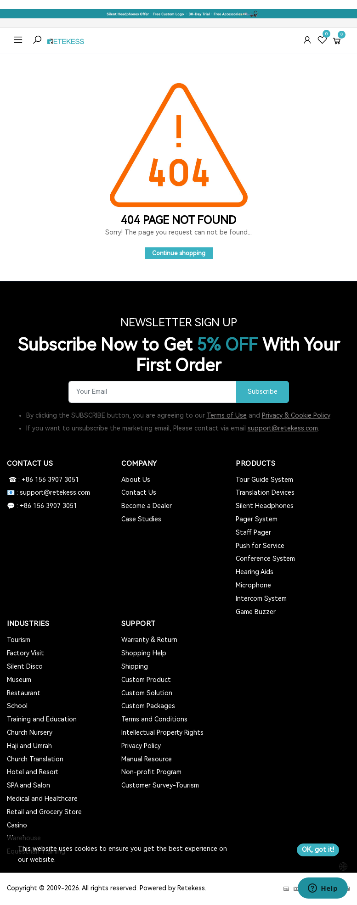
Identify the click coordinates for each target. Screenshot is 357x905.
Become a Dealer (146, 505)
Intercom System (261, 598)
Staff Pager (253, 532)
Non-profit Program (151, 772)
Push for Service (260, 545)
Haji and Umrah (29, 745)
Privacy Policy (141, 745)
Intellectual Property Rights (162, 732)
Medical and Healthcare (42, 798)
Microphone (253, 585)
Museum (19, 679)
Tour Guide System (264, 479)
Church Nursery (29, 732)
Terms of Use (227, 415)
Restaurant (23, 693)
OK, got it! (318, 849)
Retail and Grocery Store (44, 812)
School (17, 705)
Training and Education (42, 719)
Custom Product (146, 679)
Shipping (134, 666)
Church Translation (35, 759)
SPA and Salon (28, 785)
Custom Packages (148, 705)
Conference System (265, 558)
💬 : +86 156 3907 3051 (42, 505)
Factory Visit (25, 653)
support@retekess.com (283, 428)
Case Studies (141, 519)
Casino (17, 825)
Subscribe (263, 392)
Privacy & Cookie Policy (296, 415)
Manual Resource (146, 759)
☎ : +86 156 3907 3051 (43, 479)
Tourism (18, 639)
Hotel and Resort (32, 772)
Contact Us (138, 492)
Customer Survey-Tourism (160, 785)
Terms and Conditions (154, 719)
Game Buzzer (256, 611)
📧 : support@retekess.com (48, 492)
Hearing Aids (254, 571)
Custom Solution (146, 693)
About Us (135, 479)
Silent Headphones (265, 505)
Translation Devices (265, 492)
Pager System (257, 519)
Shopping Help (143, 653)
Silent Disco (25, 666)
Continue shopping (178, 253)
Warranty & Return (149, 639)
